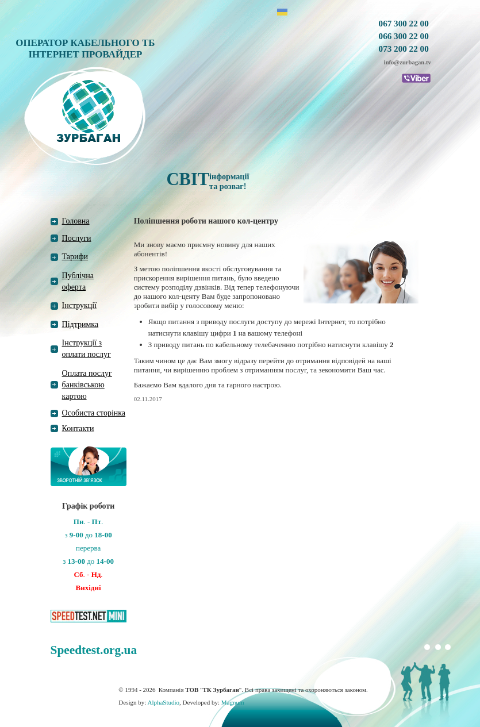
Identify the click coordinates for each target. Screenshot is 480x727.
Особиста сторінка (94, 413)
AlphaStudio (163, 702)
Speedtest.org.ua (94, 650)
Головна (76, 221)
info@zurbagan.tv (407, 62)
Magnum (232, 702)
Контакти (78, 428)
